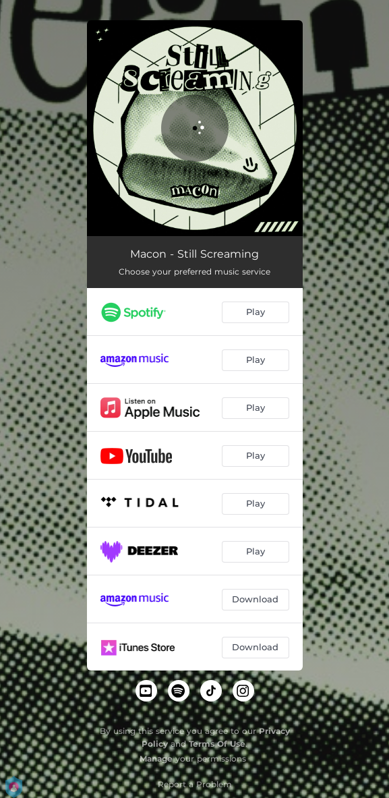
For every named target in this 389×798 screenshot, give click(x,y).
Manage (156, 758)
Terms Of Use (217, 744)
